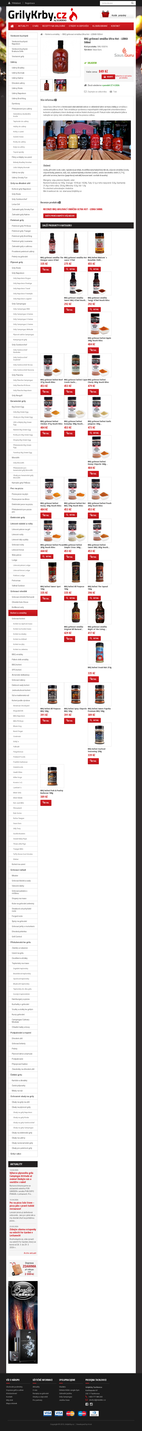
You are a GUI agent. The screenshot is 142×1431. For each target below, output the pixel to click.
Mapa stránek (11, 1403)
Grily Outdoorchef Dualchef (20, 358)
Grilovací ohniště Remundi (23, 597)
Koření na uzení (18, 864)
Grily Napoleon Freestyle (23, 294)
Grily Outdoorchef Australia (20, 351)
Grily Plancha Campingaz (23, 380)
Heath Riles (17, 772)
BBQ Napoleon (19, 716)
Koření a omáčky (18, 613)
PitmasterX (17, 808)
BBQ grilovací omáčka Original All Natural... (73, 627)
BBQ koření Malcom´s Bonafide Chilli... (97, 258)
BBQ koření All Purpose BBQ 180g (50, 709)
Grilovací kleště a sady (21, 881)
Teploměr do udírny (21, 121)
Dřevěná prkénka (19, 931)
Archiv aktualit (30, 1253)
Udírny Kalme (17, 78)
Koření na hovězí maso (22, 629)
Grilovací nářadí (18, 870)
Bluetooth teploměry (21, 984)
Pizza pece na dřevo (21, 499)
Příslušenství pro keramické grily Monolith (23, 469)
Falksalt (16, 747)
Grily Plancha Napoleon (22, 390)
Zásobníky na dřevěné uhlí (23, 1069)
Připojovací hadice (20, 1064)
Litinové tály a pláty (20, 540)
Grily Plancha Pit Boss (21, 385)
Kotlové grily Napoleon (21, 189)
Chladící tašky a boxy (21, 1027)
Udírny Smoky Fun (19, 178)
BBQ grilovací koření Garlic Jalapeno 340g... (99, 422)
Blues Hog (17, 726)
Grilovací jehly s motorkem (23, 926)
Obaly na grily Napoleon (22, 1112)
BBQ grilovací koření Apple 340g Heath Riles (99, 339)
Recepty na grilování (53, 26)
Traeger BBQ (18, 849)
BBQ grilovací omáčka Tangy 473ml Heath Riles (99, 298)
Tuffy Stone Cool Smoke (23, 854)
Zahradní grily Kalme (21, 214)
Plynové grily (16, 262)
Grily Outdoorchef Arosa (23, 365)
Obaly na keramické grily (22, 1143)
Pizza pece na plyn (20, 494)
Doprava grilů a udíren (15, 1390)
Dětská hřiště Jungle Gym (69, 1390)
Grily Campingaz (19, 304)
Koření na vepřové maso (22, 624)
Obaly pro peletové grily (22, 1148)
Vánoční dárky (18, 886)
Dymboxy (16, 104)
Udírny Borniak (18, 73)
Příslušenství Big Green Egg (22, 446)
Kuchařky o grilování (20, 1004)
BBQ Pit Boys (18, 721)
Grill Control (17, 937)
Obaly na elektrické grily (22, 1133)
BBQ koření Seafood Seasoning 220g (96, 750)
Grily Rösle (16, 194)
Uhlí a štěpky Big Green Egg (22, 423)
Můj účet (9, 1400)
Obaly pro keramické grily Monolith (23, 476)
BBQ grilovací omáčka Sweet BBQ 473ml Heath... (75, 298)
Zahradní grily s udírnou (22, 246)
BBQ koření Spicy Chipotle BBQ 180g (75, 709)
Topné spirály (18, 152)
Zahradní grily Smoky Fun (23, 209)
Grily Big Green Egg (20, 412)
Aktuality (16, 1164)
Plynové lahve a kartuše (22, 1054)
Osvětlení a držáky (20, 958)
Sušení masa (18, 137)
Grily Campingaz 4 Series (23, 314)
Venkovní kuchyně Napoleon (19, 42)
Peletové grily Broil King (22, 236)
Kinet (90, 1424)
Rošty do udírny (19, 142)
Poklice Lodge (19, 575)
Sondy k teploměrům (21, 994)
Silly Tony (17, 828)
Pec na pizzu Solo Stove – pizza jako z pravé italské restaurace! (22, 1205)
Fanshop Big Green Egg (22, 453)
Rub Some (17, 813)
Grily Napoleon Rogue (22, 278)
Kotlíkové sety (18, 607)
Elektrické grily (17, 517)
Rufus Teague (18, 818)
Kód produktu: (90, 47)
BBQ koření (17, 665)
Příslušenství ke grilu (20, 942)
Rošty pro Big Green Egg (23, 435)
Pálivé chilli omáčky (20, 659)
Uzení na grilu (18, 953)
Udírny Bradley (18, 68)
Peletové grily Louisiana (22, 241)
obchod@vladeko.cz (97, 1400)
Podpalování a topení (20, 1033)
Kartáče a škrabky (19, 1080)
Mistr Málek (17, 798)
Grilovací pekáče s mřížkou (19, 892)
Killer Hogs (17, 777)
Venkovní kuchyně (19, 36)
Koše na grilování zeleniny (23, 903)
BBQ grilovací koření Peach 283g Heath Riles (99, 504)
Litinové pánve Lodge (21, 565)
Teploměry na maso (20, 963)
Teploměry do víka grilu (22, 989)
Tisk (115, 92)
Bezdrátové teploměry (22, 974)
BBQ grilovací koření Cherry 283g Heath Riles (98, 380)
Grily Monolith (18, 463)
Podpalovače (17, 1059)
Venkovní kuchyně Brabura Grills (19, 50)
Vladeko (62, 1387)
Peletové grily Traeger (21, 231)
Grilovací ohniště (18, 591)
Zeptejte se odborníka (97, 92)
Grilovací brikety (19, 1043)
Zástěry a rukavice (20, 948)
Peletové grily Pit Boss (21, 226)
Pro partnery (37, 1400)
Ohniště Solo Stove (20, 602)
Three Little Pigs (19, 844)
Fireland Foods (19, 757)
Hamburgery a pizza (21, 999)
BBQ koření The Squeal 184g (98, 587)
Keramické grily (18, 401)
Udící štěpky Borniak (21, 167)
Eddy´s (16, 741)
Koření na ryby (18, 644)
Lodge (14, 560)
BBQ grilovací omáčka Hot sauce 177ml (75, 258)
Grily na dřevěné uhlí (20, 183)
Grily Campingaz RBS (21, 309)
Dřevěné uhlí (17, 1038)
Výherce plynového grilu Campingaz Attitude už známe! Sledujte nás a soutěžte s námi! (21, 1177)
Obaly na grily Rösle (21, 1117)
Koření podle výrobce (21, 700)
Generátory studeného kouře (22, 115)
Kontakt (115, 26)
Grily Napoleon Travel (21, 288)
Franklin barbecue (20, 762)
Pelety (14, 1049)
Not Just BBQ (18, 803)
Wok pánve (16, 555)
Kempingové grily (20, 340)
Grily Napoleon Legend (22, 299)
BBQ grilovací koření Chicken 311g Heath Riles (51, 422)
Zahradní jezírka (65, 1393)
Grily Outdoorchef (19, 199)
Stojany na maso (19, 898)
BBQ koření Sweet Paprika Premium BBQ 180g (99, 709)
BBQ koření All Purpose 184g (74, 587)
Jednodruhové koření (21, 690)
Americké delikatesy (21, 675)
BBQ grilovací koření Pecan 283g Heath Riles (52, 545)
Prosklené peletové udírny (23, 251)
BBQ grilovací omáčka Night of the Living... (97, 627)
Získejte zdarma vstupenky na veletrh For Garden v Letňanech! (23, 1232)
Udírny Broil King (19, 98)
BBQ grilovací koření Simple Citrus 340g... (73, 545)
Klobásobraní (100, 26)
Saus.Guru (17, 823)
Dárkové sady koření (20, 685)
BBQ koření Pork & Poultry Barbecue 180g (51, 791)
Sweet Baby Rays (20, 839)
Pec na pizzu (16, 488)
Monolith (15, 457)
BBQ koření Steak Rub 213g (100, 667)
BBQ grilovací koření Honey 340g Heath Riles (50, 504)
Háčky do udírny (19, 126)
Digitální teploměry (20, 968)
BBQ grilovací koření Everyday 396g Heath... (74, 422)
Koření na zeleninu (20, 649)
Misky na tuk (17, 1091)
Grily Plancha (17, 375)
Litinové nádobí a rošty (21, 523)
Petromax (16, 580)
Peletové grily (17, 220)
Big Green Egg (18, 407)
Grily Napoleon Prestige (22, 283)
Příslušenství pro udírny (22, 109)
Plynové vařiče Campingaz (23, 335)
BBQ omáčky (17, 654)
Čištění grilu (16, 1075)
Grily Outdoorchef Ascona (23, 370)
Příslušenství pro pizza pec (21, 510)
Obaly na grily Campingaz (23, 1128)
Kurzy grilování (18, 1014)
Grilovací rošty (18, 545)
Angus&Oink (18, 711)
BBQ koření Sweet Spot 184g (50, 587)
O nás (35, 26)
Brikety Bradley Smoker (22, 162)
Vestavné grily (18, 56)
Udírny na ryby (18, 172)
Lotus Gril (16, 204)
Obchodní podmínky (14, 1387)
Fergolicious (18, 752)
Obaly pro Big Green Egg (23, 417)
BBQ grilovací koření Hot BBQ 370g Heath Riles (75, 504)
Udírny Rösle (17, 88)
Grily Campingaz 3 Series (23, 319)
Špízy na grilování (19, 921)
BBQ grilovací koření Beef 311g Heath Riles (51, 380)
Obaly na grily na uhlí (21, 1102)
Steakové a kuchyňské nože (21, 910)
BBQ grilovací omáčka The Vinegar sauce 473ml (51, 258)
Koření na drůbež (20, 639)
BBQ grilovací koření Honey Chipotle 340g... (98, 462)
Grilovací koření (18, 618)
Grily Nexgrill (17, 395)
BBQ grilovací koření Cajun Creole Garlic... (75, 380)
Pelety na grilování (20, 256)
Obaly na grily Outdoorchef (23, 1123)
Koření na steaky (19, 634)
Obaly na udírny (18, 1138)
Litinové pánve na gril (21, 529)
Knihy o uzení (18, 132)
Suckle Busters (19, 834)
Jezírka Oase (64, 1400)
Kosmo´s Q (17, 782)
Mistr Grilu (17, 793)
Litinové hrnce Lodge (21, 570)
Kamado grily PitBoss (21, 483)
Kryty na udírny (19, 147)
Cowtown (17, 736)
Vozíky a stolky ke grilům (22, 1009)
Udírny (13, 62)
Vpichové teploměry (21, 979)
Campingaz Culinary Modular (20, 1021)
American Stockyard (21, 706)
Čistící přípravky (18, 1085)
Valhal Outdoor (18, 586)
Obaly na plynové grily (21, 1107)
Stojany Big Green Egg (22, 440)
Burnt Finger (18, 731)
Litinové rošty (17, 534)
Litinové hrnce (18, 550)
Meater (15, 876)
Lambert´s (17, 788)
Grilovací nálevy (18, 680)
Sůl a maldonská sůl (20, 695)
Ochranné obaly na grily (22, 1096)
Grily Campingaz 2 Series (23, 324)
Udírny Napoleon (19, 93)
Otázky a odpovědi (79, 26)
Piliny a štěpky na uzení (22, 157)
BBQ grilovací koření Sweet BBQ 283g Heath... (99, 545)
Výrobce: (88, 50)
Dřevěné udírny (18, 83)
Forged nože (17, 916)
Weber (15, 859)
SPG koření (16, 670)
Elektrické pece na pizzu (22, 504)
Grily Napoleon (18, 273)
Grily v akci (15, 1154)
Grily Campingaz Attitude (23, 329)
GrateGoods (18, 767)
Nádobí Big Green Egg (22, 430)
